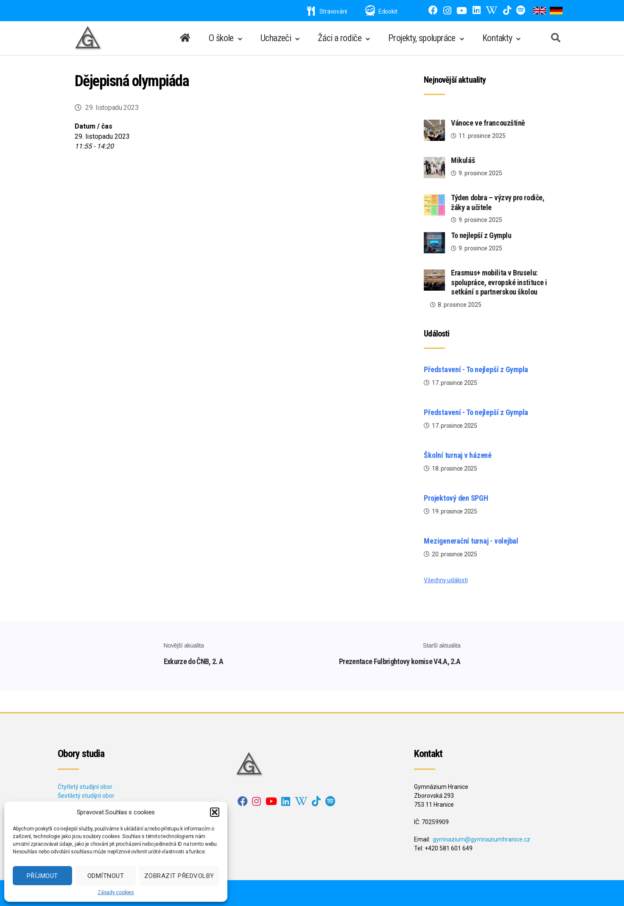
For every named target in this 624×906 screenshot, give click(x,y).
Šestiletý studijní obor (86, 795)
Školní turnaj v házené (458, 455)
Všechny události (445, 580)
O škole (221, 38)
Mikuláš (463, 160)
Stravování (327, 11)
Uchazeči (275, 38)
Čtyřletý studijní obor (85, 786)
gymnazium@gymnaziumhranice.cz (481, 839)
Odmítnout (105, 876)
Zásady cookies (116, 892)
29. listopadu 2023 (111, 108)
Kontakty (497, 38)
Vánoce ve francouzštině (488, 122)
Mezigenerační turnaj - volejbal (471, 540)
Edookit (387, 11)
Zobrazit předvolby (179, 876)
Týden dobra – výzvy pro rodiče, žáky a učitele (497, 202)
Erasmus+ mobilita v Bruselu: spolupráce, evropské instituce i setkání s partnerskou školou (499, 282)
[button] (214, 812)
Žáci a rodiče (339, 38)
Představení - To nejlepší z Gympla (476, 369)
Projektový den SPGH (456, 498)
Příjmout (42, 876)
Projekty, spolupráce (422, 38)
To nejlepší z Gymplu (481, 235)
